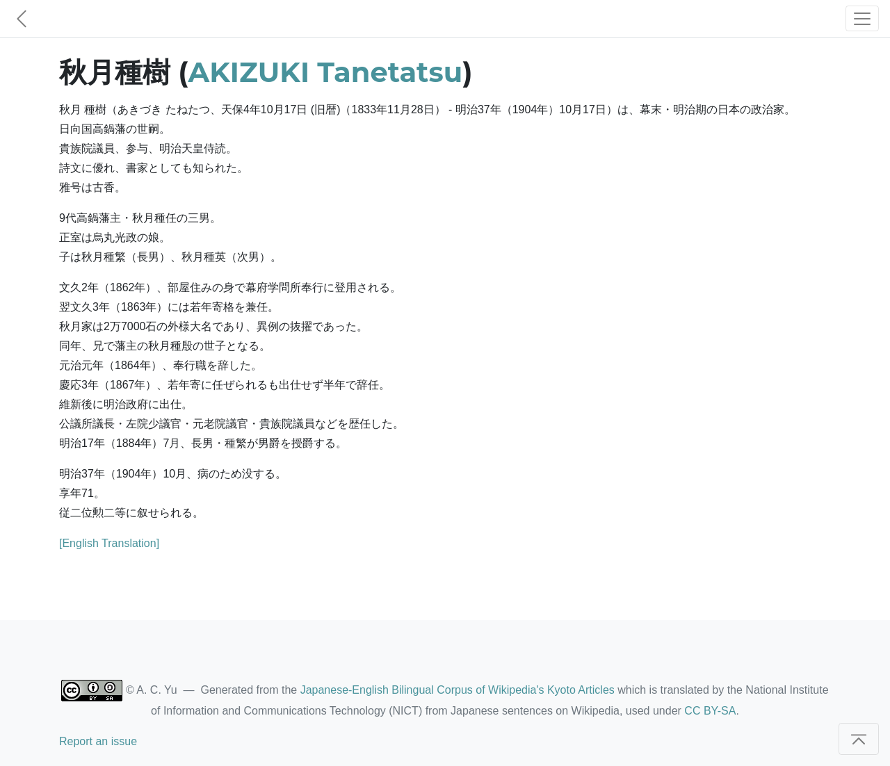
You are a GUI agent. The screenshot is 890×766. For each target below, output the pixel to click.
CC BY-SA (710, 711)
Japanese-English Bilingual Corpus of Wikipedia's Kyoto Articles (457, 690)
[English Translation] (109, 543)
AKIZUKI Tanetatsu (325, 72)
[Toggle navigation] (862, 18)
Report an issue (98, 741)
